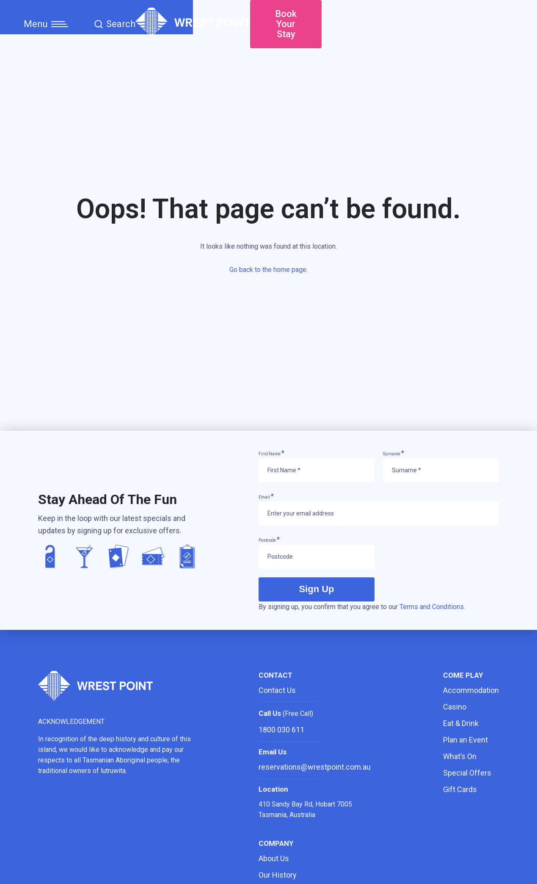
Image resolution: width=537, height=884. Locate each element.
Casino (454, 706)
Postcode (269, 540)
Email (266, 497)
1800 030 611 (281, 729)
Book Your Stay (456, 21)
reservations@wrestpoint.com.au (315, 766)
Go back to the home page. (268, 274)
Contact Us (277, 690)
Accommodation (471, 690)
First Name (271, 454)
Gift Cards (460, 789)
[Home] (268, 32)
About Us (274, 858)
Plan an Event (465, 739)
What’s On (459, 756)
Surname (393, 454)
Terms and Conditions (431, 607)
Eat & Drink (461, 723)
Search (114, 21)
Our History (278, 874)
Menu (46, 21)
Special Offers (467, 772)
